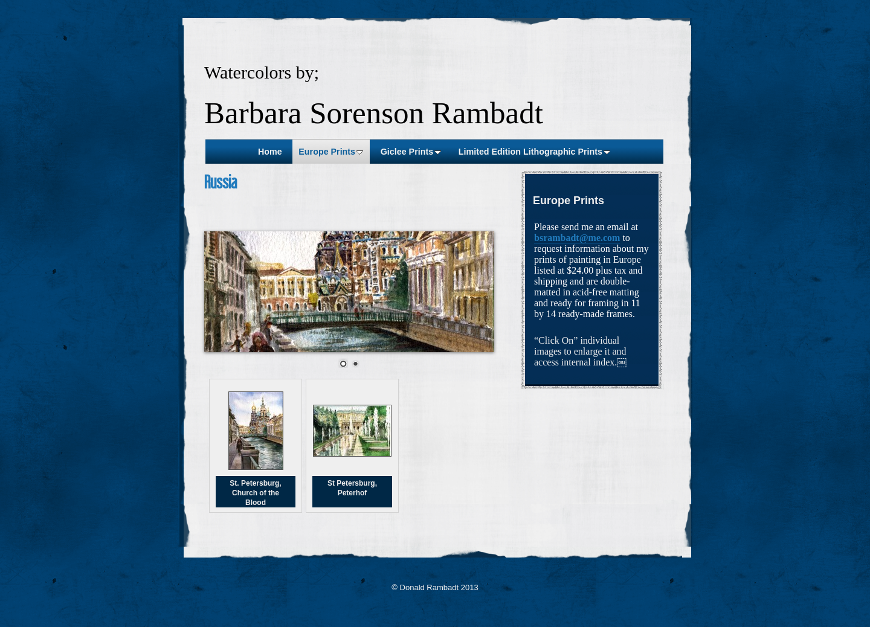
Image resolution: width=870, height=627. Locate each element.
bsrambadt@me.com (577, 238)
